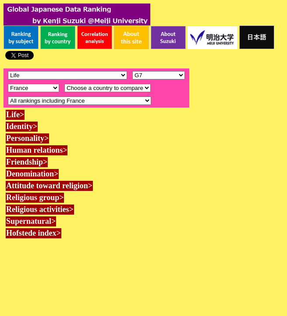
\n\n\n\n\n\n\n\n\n (107, 88)
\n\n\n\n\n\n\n (158, 75)
